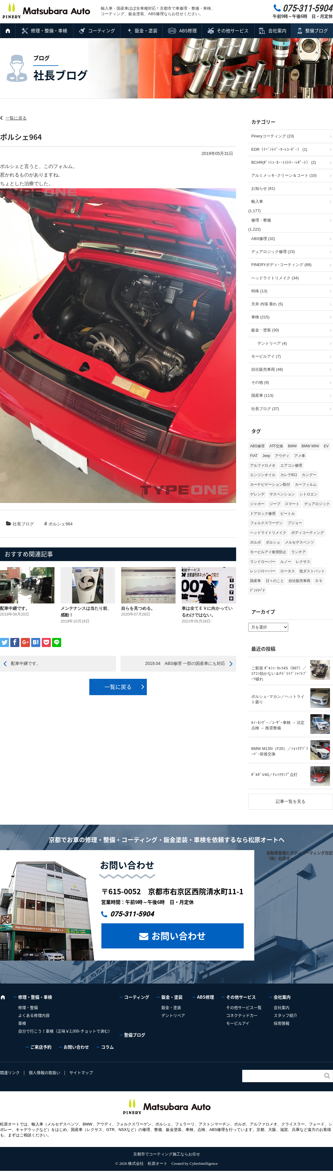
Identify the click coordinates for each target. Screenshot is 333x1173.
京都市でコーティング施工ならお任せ (166, 1154)
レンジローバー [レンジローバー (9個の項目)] (262, 571)
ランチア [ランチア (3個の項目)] (298, 552)
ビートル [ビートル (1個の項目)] (287, 513)
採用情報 (281, 1023)
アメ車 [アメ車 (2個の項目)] (299, 456)
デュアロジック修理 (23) (273, 251)
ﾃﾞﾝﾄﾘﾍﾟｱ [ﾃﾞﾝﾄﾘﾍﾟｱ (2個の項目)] (257, 590)
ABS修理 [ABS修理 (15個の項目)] (257, 446)
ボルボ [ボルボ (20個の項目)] (255, 542)
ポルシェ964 (60, 523)
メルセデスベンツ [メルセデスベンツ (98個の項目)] (299, 542)
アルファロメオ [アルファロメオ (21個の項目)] (262, 465)
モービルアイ (237, 1023)
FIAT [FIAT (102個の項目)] (254, 456)
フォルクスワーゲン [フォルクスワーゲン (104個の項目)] (266, 523)
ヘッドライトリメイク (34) (275, 278)
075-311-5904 (132, 914)
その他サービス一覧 (244, 1007)
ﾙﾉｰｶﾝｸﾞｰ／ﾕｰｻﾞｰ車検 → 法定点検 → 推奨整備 (278, 725)
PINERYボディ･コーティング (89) (281, 264)
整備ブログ (316, 30)
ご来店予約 (40, 1047)
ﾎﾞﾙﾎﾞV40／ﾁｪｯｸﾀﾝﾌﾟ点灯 (274, 774)
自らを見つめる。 (138, 608)
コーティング (101, 30)
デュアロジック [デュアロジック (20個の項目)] (317, 504)
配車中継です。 (15, 608)
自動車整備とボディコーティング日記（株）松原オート (299, 855)
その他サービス (233, 30)
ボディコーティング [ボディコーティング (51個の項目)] (307, 533)
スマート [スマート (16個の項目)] (292, 504)
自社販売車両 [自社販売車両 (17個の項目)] (299, 581)
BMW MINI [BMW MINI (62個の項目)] (310, 446)
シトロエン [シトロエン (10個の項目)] (308, 494)
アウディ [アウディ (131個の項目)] (282, 456)
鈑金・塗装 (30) (265, 330)
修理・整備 (261, 220)
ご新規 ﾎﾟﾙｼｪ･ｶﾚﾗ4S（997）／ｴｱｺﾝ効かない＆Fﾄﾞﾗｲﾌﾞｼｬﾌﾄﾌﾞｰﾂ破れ (279, 673)
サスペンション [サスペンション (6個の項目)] (282, 494)
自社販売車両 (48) (267, 369)
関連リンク (10, 1072)
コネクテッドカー (242, 1015)
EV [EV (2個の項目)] (326, 446)
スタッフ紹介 (285, 1015)
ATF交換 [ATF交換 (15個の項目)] (276, 446)
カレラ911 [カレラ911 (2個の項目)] (288, 475)
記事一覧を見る (290, 801)
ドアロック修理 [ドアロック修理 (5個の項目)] (262, 513)
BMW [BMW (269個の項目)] (292, 446)
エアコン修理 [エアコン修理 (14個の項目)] (291, 465)
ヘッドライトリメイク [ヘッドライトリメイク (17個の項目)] (268, 533)
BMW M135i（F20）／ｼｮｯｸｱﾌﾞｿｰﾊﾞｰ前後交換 (279, 751)
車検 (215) (260, 317)
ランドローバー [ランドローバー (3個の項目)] (262, 562)
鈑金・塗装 (146, 30)
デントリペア (173, 1015)
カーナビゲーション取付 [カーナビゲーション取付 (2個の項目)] (270, 484)
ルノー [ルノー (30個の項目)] (285, 562)
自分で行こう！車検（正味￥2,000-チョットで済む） (65, 1031)
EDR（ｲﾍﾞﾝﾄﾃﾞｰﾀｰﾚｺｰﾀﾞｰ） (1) (279, 149)
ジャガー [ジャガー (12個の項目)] (257, 504)
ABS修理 (188, 30)
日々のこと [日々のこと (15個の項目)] (275, 581)
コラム (107, 1047)
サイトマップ (81, 1072)
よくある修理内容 (34, 1015)
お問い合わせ (178, 935)
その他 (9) (260, 382)
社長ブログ (23, 523)
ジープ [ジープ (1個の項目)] (274, 504)
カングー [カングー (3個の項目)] (309, 475)
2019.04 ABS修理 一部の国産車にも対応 (185, 663)
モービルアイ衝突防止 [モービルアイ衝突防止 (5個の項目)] (268, 552)
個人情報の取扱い (44, 1072)
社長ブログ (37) (265, 408)
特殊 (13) (259, 291)
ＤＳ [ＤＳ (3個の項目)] (318, 581)
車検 (22, 1023)
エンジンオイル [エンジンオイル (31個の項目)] (262, 475)
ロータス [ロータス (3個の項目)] (287, 571)
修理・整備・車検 (49, 30)
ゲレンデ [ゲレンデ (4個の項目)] (257, 494)
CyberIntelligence (204, 1163)
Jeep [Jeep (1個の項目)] (266, 456)
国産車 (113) (262, 395)
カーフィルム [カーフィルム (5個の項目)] (306, 484)
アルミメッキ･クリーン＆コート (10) (284, 175)
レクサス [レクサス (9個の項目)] (303, 562)
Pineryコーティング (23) (272, 136)
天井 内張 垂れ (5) (267, 304)
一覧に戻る (16, 118)
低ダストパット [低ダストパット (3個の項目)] (312, 571)
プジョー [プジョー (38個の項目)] (295, 523)
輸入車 (257, 201)
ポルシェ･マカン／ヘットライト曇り (278, 699)
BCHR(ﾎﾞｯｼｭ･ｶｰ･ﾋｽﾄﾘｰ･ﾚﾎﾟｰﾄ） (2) (283, 162)
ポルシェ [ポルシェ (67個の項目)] (273, 542)
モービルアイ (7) (266, 356)
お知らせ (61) (263, 188)
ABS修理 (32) (263, 238)
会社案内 (277, 30)
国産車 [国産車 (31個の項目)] (255, 581)
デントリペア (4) (272, 343)
